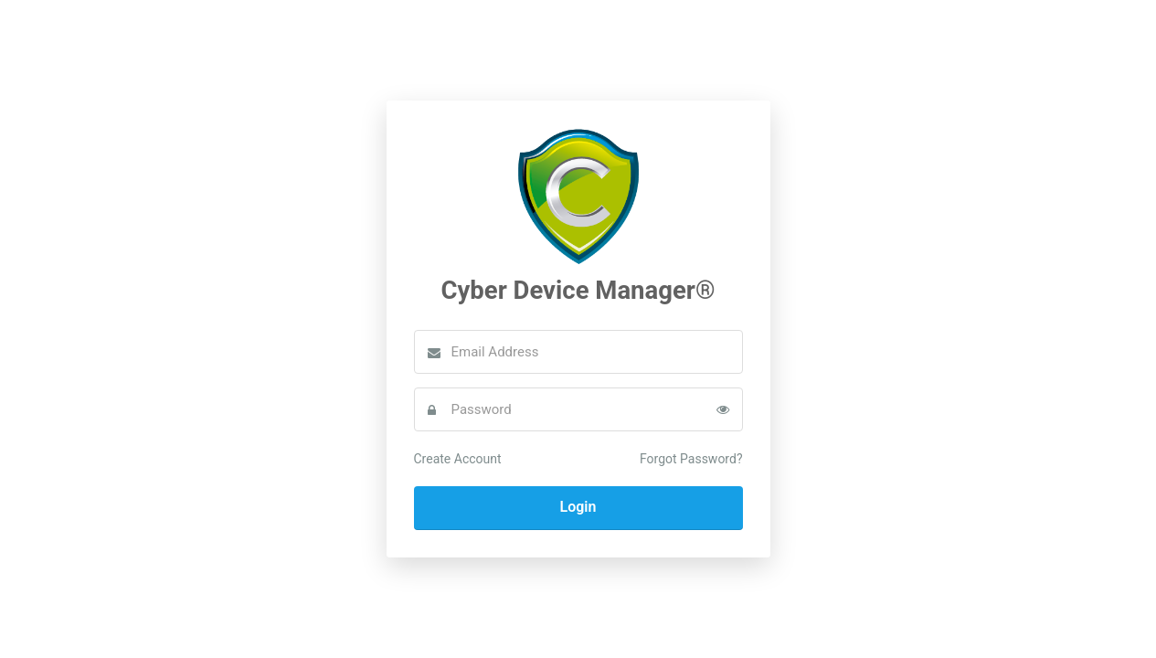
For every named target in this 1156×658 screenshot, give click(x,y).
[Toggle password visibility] (722, 409)
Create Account (458, 458)
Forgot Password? (691, 458)
